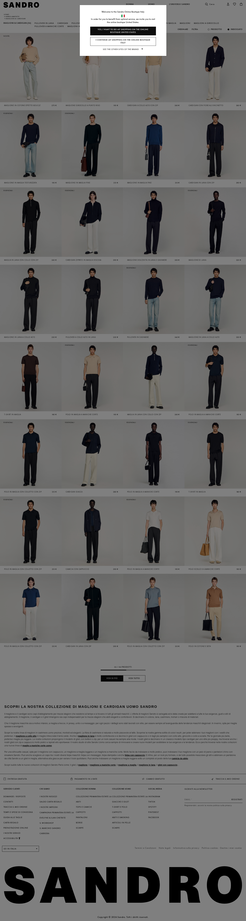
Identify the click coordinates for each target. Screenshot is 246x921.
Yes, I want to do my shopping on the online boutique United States (123, 30)
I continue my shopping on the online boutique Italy (123, 41)
